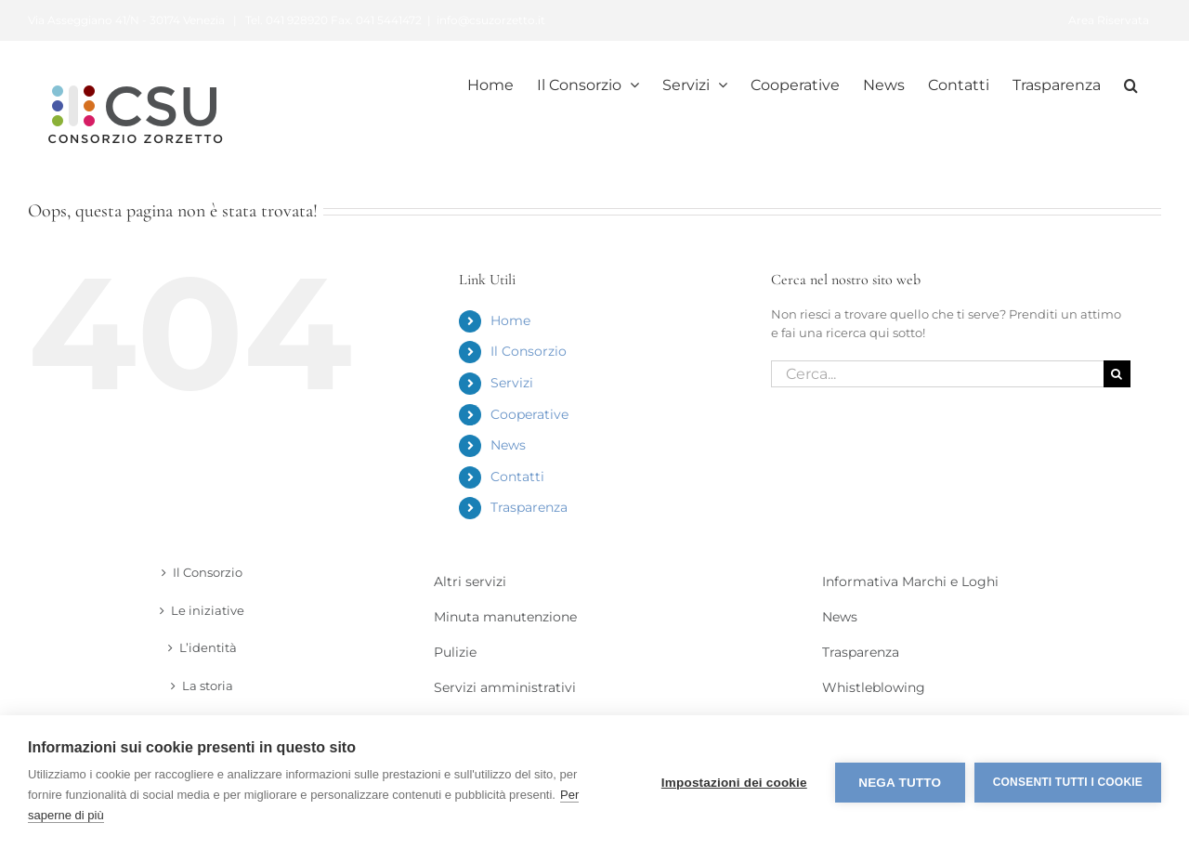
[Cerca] (1117, 373)
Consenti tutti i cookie (1068, 782)
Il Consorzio (528, 351)
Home (510, 320)
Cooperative (529, 414)
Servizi (511, 382)
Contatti (517, 476)
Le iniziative (207, 610)
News (508, 445)
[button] (1131, 83)
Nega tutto (899, 783)
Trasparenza (529, 507)
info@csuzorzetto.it (491, 20)
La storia (207, 685)
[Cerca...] (937, 373)
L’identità (208, 647)
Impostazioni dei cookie (734, 783)
